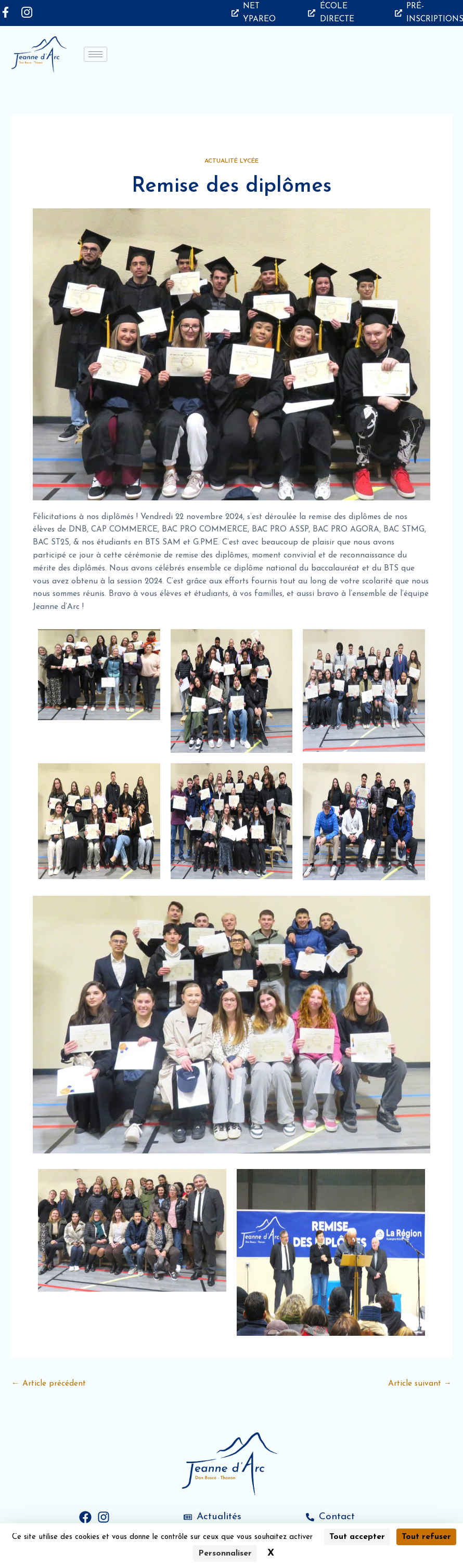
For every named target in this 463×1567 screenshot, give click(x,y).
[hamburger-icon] (95, 54)
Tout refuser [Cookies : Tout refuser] (426, 1537)
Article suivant (420, 1383)
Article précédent (48, 1383)
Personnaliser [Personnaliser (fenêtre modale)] (225, 1553)
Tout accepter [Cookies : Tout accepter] (357, 1537)
